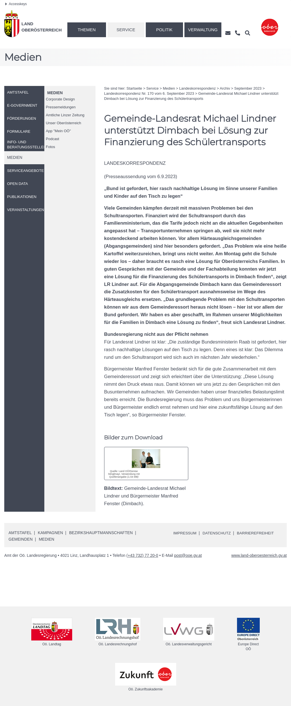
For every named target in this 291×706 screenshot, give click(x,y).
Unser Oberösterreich (63, 123)
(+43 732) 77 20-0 (142, 555)
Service (126, 29)
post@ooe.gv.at (188, 555)
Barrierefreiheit (258, 533)
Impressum (185, 533)
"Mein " (58, 131)
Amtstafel (20, 532)
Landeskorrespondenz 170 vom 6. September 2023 (149, 93)
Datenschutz (218, 533)
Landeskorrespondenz (197, 88)
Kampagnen (50, 532)
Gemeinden (21, 539)
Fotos (50, 147)
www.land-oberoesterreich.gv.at (259, 555)
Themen (86, 29)
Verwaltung (203, 29)
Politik (164, 29)
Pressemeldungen (61, 107)
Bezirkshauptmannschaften (101, 532)
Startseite (134, 88)
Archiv (225, 88)
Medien (55, 92)
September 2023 (247, 88)
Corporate (60, 99)
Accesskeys (16, 4)
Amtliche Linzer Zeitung (65, 115)
